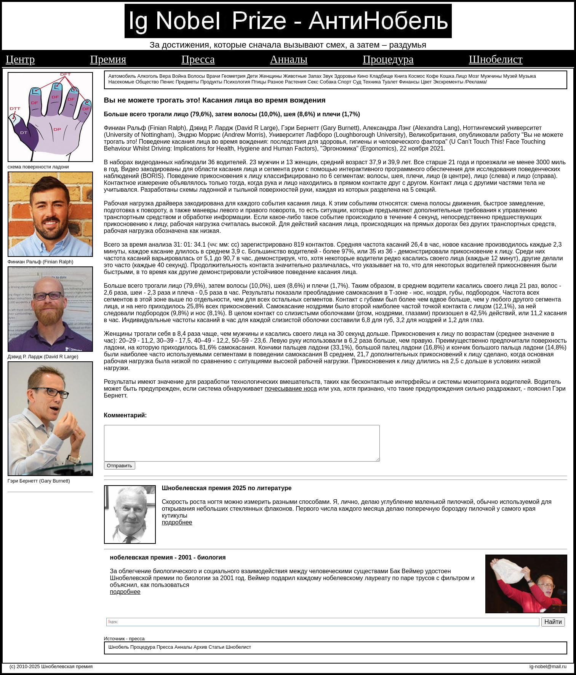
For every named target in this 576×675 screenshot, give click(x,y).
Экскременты (448, 81)
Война (179, 75)
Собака (328, 81)
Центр (20, 59)
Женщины (270, 75)
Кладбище (381, 75)
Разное (275, 81)
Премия (108, 59)
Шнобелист (496, 59)
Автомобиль (122, 75)
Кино (362, 75)
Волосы (196, 75)
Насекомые (121, 81)
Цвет (426, 81)
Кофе (432, 75)
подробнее (177, 529)
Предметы (187, 81)
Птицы (258, 81)
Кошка (447, 75)
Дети (252, 75)
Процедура (388, 59)
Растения (295, 81)
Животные (295, 75)
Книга (400, 75)
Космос (416, 75)
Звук (328, 75)
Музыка (527, 75)
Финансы (409, 81)
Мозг (474, 75)
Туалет (390, 81)
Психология (237, 81)
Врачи (213, 75)
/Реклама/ (476, 81)
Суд (357, 81)
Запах (315, 75)
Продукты (211, 81)
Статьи (216, 654)
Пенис (167, 81)
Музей (510, 75)
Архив (200, 654)
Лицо (461, 75)
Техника (372, 81)
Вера (165, 75)
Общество (147, 81)
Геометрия (234, 75)
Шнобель (119, 654)
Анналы (288, 59)
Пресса (197, 59)
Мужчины (491, 75)
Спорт (344, 81)
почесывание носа (291, 388)
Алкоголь (148, 75)
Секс (312, 81)
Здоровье (345, 75)
